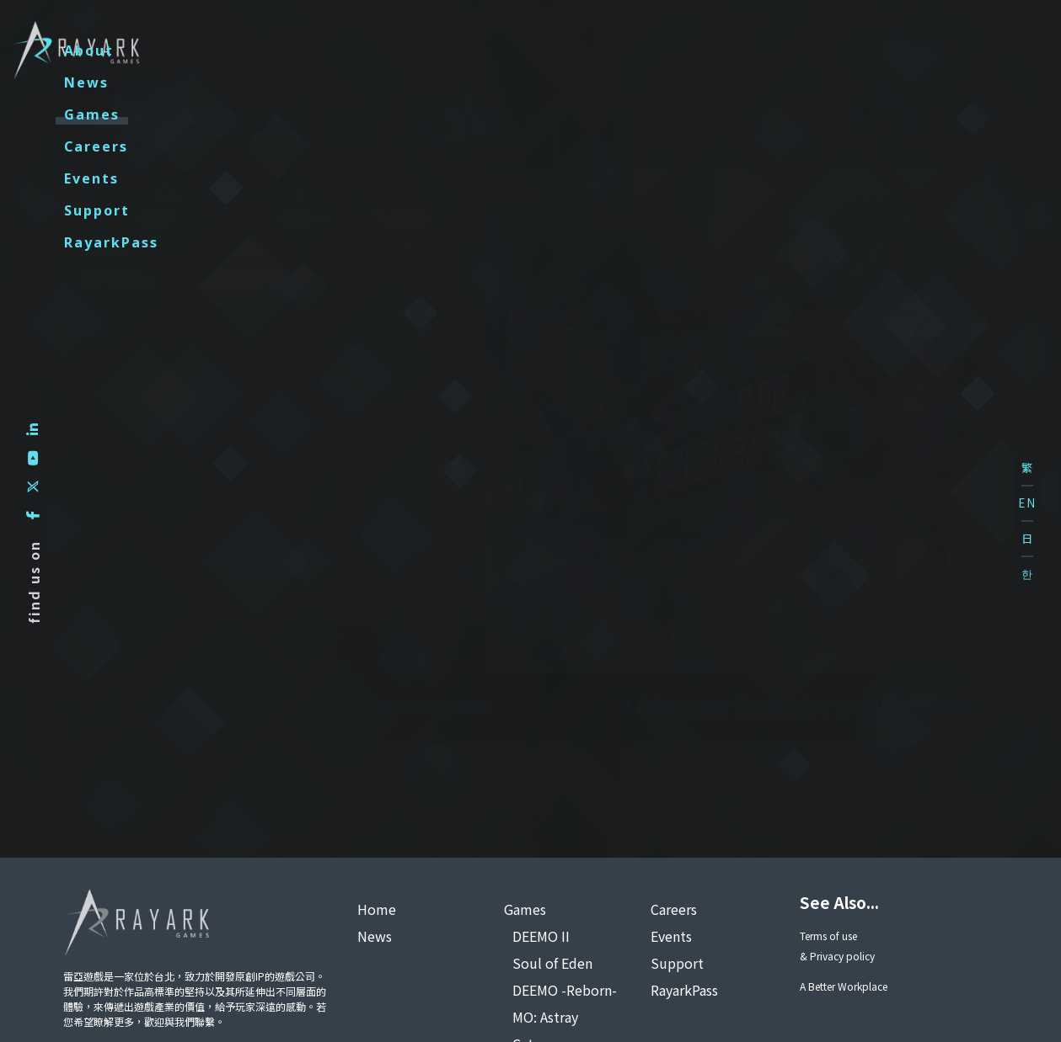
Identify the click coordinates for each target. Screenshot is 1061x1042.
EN (1027, 503)
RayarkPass (924, 50)
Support (806, 50)
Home (376, 909)
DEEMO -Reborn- (564, 990)
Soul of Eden (552, 963)
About (333, 50)
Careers (608, 50)
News (419, 50)
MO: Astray (545, 1017)
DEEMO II (541, 936)
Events (705, 50)
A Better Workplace (843, 986)
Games (509, 50)
